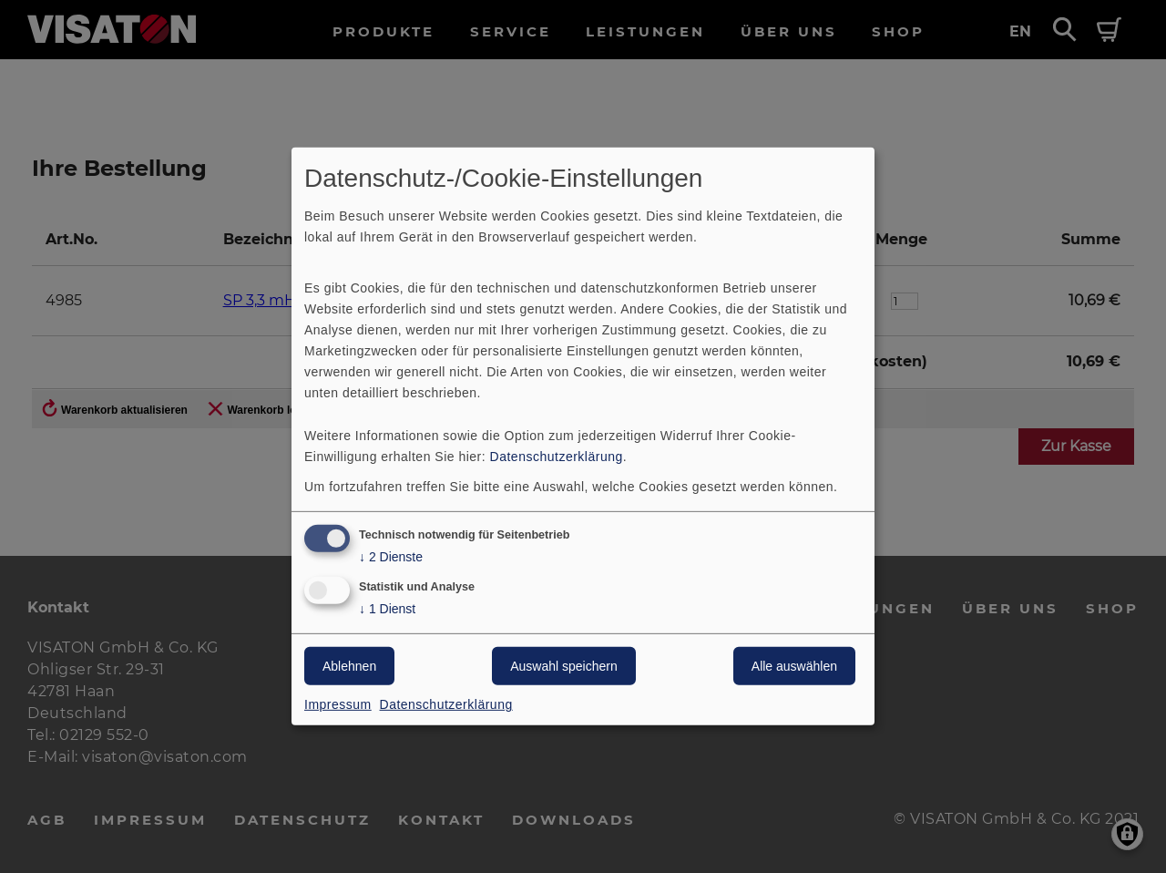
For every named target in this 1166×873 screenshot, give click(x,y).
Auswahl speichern (564, 666)
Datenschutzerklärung (556, 455)
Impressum (338, 704)
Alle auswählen (794, 666)
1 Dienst (387, 609)
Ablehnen (349, 666)
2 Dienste (391, 556)
